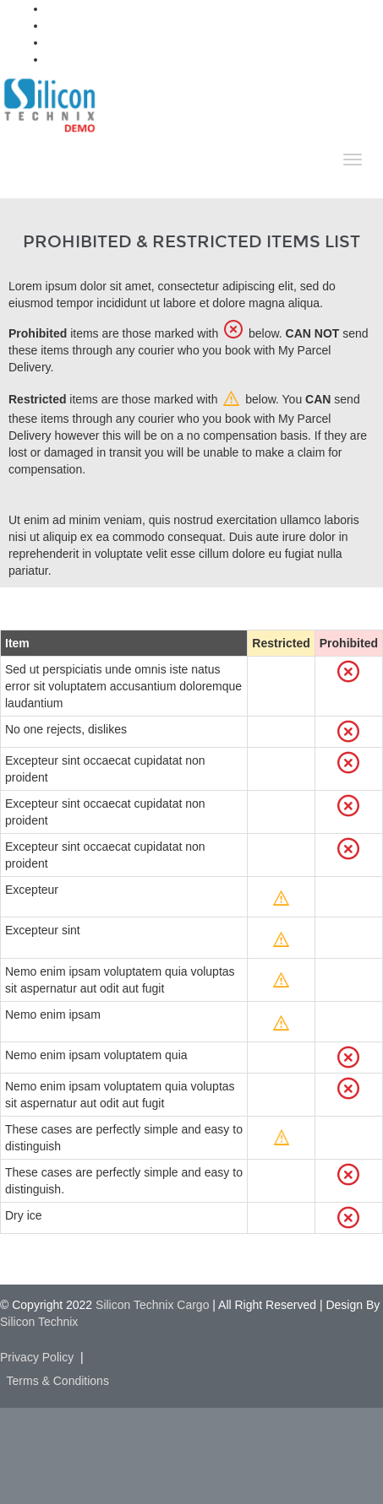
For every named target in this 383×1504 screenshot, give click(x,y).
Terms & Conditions (58, 1381)
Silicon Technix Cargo (152, 1305)
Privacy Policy (37, 1357)
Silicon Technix (39, 1321)
